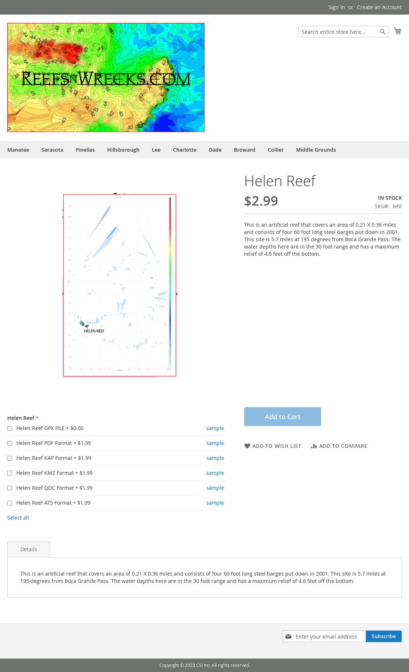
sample (215, 428)
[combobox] (343, 31)
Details (28, 549)
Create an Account (379, 7)
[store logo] (105, 77)
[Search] (382, 31)
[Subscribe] (384, 636)
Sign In (336, 7)
